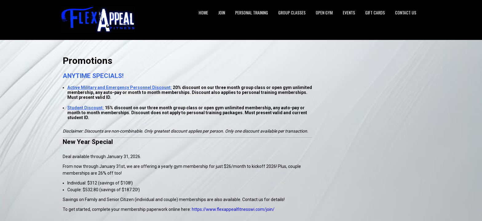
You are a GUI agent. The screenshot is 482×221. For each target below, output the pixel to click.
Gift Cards (375, 12)
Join (221, 12)
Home (203, 12)
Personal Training (251, 12)
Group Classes (292, 12)
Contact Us (405, 12)
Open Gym (324, 12)
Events (349, 12)
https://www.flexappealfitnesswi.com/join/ (233, 209)
